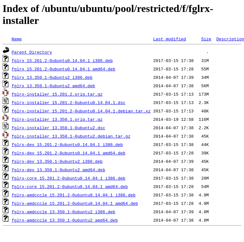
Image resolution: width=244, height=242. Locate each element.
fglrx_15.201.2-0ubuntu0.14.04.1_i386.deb (62, 60)
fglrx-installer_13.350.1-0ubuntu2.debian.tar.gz (71, 136)
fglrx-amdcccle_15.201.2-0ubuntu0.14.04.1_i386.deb (73, 195)
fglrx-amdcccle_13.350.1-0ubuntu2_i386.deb (63, 212)
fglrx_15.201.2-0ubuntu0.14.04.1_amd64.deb (63, 69)
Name (17, 39)
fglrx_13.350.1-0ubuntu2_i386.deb (52, 77)
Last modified (169, 39)
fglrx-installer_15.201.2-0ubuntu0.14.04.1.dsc (68, 102)
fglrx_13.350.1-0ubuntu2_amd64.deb (53, 86)
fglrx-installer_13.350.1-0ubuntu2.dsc (58, 128)
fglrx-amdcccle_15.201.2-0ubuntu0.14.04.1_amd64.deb (75, 203)
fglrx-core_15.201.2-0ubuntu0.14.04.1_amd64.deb (70, 186)
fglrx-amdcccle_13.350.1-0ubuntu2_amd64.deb (65, 220)
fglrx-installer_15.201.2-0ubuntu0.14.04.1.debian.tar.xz (81, 111)
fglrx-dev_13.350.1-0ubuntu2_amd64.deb (58, 170)
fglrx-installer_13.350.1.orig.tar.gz (57, 119)
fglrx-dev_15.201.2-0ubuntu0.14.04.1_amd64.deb (68, 153)
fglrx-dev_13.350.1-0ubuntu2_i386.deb (57, 161)
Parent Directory (32, 52)
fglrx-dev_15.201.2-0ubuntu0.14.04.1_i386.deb (67, 144)
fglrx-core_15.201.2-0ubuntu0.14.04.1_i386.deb (68, 178)
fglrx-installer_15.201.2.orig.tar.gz (57, 94)
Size (206, 39)
